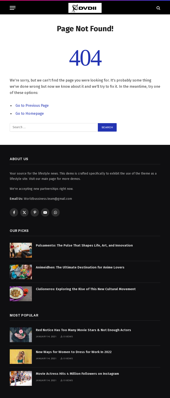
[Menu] (12, 8)
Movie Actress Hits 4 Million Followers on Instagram (77, 374)
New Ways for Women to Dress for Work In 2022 (74, 352)
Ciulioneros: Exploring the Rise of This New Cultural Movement (86, 289)
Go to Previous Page (32, 105)
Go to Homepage (29, 113)
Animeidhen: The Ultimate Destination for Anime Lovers (80, 267)
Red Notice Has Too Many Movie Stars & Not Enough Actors (83, 330)
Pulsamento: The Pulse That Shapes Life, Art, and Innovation (84, 245)
